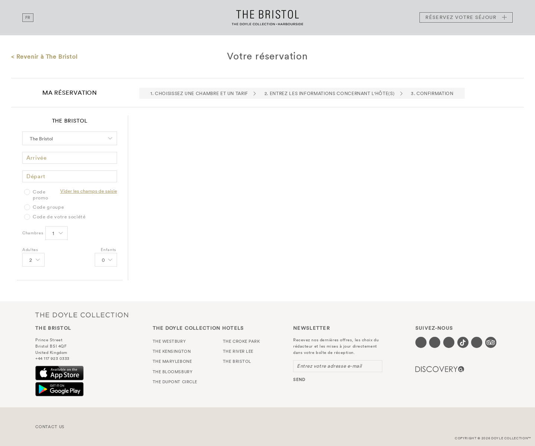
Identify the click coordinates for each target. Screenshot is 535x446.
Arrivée (36, 157)
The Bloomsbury (173, 372)
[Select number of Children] (105, 260)
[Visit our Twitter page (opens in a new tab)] (434, 342)
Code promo (40, 195)
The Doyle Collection (81, 315)
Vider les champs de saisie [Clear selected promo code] (88, 191)
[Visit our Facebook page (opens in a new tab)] (421, 342)
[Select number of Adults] (33, 260)
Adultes (30, 250)
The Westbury (169, 341)
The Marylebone (172, 361)
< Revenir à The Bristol (44, 56)
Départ (35, 176)
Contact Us (50, 427)
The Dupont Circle (175, 382)
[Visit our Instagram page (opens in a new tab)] (448, 342)
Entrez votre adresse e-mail (329, 366)
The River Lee (238, 351)
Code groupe (48, 207)
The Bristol (267, 17)
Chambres (32, 233)
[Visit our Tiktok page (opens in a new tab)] (462, 342)
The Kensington (172, 351)
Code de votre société (59, 217)
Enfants (108, 250)
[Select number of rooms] (56, 234)
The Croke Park (241, 341)
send (299, 379)
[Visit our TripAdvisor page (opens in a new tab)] (490, 342)
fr (27, 17)
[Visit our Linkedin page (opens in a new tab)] (476, 342)
